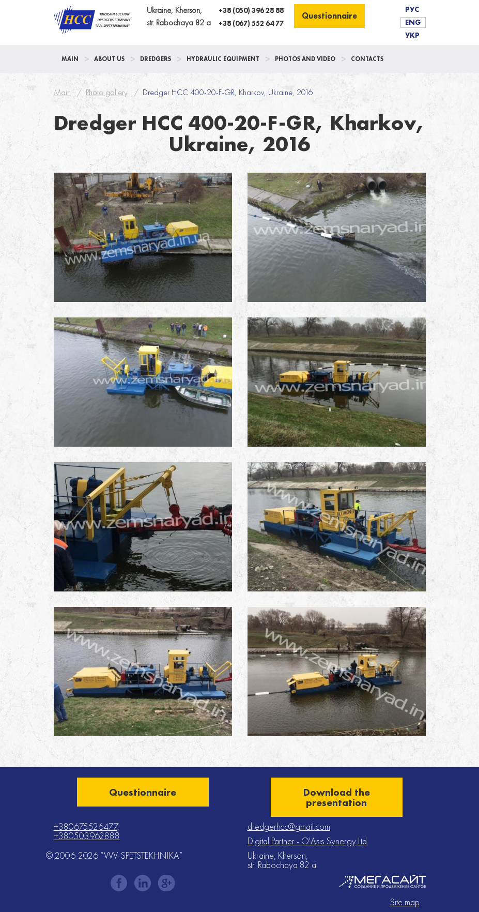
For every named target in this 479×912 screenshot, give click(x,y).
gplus (166, 883)
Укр (412, 35)
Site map (405, 902)
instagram (142, 883)
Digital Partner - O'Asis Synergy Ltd (307, 841)
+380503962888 (87, 836)
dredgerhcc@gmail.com (289, 826)
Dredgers (155, 59)
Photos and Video (305, 59)
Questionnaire (329, 15)
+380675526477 (85, 826)
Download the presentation (336, 797)
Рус (412, 9)
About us (109, 59)
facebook (119, 883)
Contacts (367, 59)
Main (70, 59)
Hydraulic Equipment (223, 59)
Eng (413, 22)
